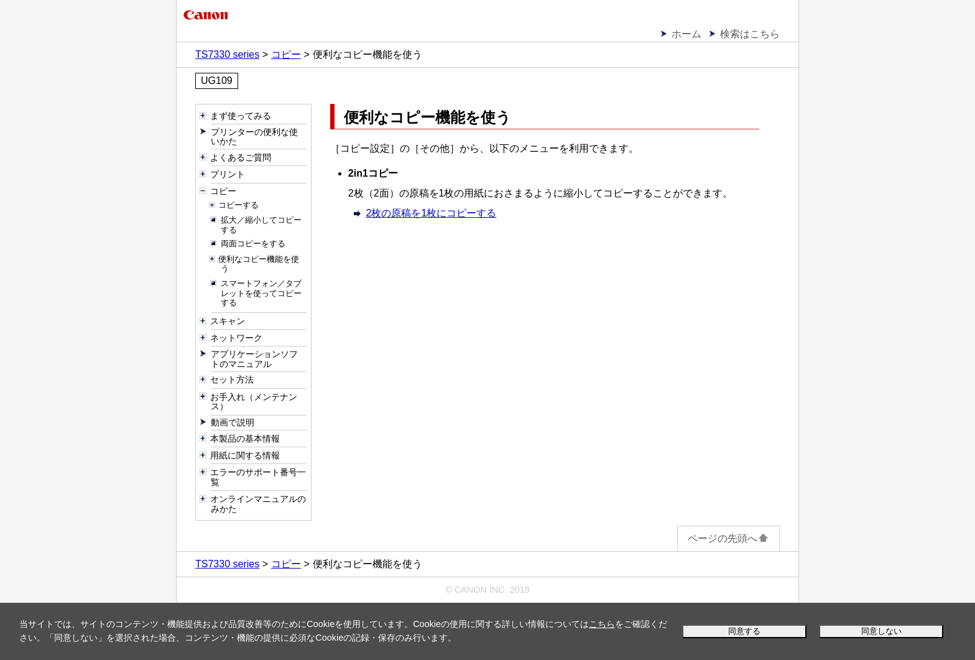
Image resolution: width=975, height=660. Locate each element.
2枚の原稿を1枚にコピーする (431, 213)
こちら (602, 624)
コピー (286, 54)
